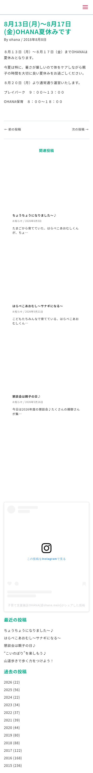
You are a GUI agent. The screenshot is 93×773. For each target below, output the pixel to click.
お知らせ (17, 221)
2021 (8, 719)
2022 (8, 712)
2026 (8, 682)
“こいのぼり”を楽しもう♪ (25, 653)
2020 (8, 727)
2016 (8, 757)
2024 (8, 697)
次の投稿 (80, 129)
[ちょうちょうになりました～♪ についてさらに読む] (46, 183)
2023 (8, 704)
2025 (8, 689)
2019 (8, 735)
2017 (8, 750)
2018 (8, 742)
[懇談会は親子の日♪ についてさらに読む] (46, 364)
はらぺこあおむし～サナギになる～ (37, 306)
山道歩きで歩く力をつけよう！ (29, 660)
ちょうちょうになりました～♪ (34, 215)
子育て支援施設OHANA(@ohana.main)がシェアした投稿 (46, 605)
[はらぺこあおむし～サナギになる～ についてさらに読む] (46, 274)
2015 (8, 765)
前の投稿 (12, 129)
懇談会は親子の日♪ (26, 396)
